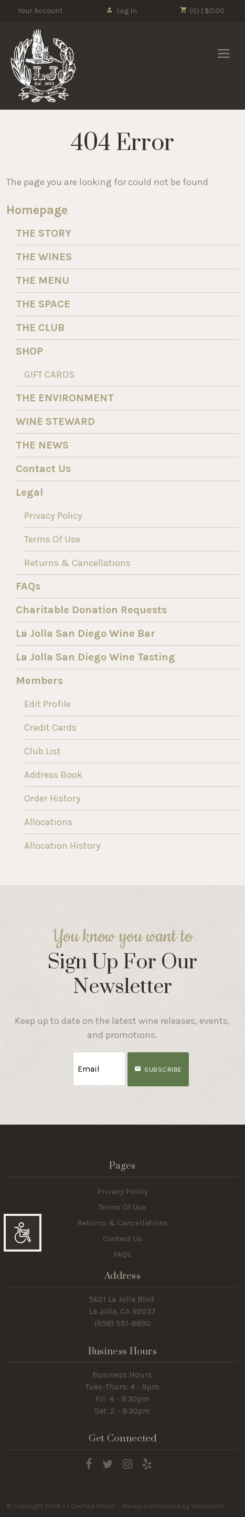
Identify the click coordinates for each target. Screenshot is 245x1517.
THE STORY (43, 233)
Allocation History (62, 845)
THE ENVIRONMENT (65, 398)
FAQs (28, 586)
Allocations (48, 822)
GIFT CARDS (49, 374)
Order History (52, 798)
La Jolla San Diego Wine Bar (85, 633)
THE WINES (44, 257)
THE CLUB (40, 328)
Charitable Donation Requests (91, 610)
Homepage (37, 210)
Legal (29, 492)
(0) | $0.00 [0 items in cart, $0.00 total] (202, 10)
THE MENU (42, 280)
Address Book (53, 775)
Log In (121, 10)
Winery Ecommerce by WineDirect (172, 1506)
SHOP (29, 351)
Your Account (40, 10)
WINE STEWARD (55, 421)
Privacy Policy (53, 515)
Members (39, 681)
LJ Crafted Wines (43, 65)
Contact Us (43, 469)
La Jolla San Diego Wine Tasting (95, 657)
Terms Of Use (52, 539)
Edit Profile (47, 704)
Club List (42, 751)
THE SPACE (43, 304)
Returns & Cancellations (77, 563)
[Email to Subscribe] (99, 1069)
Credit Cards (50, 727)
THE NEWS (42, 445)
